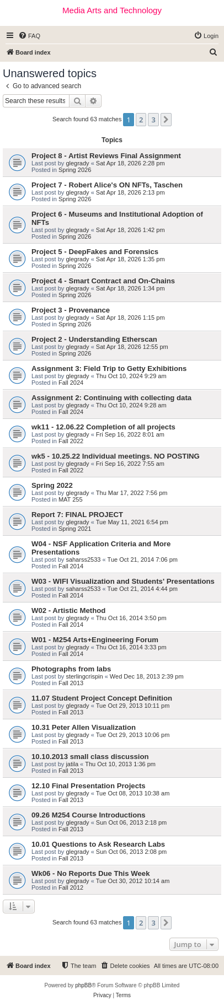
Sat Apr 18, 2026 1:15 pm (130, 317)
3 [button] (153, 120)
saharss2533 (83, 559)
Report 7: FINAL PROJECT (77, 514)
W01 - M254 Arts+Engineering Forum (94, 640)
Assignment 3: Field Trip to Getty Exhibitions (108, 368)
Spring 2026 (74, 169)
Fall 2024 (70, 382)
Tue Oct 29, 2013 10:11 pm (133, 705)
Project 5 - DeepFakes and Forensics (94, 252)
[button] (166, 119)
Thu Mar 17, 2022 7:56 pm (132, 492)
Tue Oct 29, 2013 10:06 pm (133, 734)
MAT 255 (70, 499)
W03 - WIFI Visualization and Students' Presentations (123, 581)
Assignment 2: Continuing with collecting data (111, 398)
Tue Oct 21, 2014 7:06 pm (143, 559)
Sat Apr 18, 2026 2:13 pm (130, 192)
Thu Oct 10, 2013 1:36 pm (120, 764)
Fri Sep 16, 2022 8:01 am (130, 434)
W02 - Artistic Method (68, 610)
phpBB (83, 985)
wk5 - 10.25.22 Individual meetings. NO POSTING (115, 456)
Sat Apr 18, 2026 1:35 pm (130, 259)
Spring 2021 (74, 528)
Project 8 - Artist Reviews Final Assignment (106, 156)
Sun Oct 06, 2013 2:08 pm (131, 851)
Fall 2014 (70, 566)
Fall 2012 (70, 887)
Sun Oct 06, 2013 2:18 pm (131, 822)
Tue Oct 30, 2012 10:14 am (133, 881)
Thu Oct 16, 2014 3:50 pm (131, 618)
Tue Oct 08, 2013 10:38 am (133, 793)
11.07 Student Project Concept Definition (101, 698)
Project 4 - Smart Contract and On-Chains (103, 281)
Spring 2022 (52, 485)
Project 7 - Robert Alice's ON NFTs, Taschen (107, 185)
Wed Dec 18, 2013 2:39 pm (147, 676)
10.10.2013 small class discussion (90, 756)
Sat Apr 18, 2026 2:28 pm (130, 163)
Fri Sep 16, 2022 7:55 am (130, 463)
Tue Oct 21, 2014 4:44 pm (143, 588)
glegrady (77, 163)
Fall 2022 (70, 441)
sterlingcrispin (84, 676)
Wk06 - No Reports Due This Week (90, 873)
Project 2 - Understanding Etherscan (94, 339)
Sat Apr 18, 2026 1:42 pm (130, 230)
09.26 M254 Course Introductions (88, 815)
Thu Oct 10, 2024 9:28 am (131, 405)
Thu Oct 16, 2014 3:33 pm (131, 647)
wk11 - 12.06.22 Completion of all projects (103, 427)
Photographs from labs (71, 669)
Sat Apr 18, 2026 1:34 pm (130, 288)
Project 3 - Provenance (70, 310)
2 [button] (141, 120)
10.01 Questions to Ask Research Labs (98, 844)
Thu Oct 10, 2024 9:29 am (131, 376)
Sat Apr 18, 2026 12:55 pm (132, 346)
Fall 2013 (70, 683)
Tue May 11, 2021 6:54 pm (132, 522)
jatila (72, 764)
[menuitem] (29, 35)
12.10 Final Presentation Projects (88, 786)
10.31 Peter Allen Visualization (83, 727)
